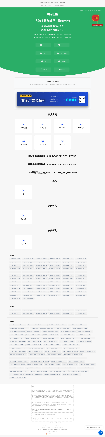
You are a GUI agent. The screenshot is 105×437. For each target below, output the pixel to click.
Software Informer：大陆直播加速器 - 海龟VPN (78, 371)
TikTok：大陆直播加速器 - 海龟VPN (50, 367)
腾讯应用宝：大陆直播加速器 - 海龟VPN (18, 377)
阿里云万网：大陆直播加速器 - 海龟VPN (52, 374)
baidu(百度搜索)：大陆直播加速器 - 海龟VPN (73, 354)
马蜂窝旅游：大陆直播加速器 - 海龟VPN (86, 338)
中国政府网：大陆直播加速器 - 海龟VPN (18, 324)
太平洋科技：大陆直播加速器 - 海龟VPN (18, 351)
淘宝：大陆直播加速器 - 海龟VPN (83, 334)
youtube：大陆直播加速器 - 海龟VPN (70, 351)
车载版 (61, 69)
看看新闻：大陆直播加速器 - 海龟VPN (33, 344)
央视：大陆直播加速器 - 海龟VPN (63, 328)
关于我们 (36, 419)
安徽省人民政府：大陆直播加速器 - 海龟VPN (57, 324)
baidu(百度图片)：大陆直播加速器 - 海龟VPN (39, 358)
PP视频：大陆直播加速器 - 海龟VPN (33, 334)
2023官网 (62, 142)
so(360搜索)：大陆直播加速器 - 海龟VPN (59, 358)
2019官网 (62, 126)
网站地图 (34, 418)
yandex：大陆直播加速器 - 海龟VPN (54, 354)
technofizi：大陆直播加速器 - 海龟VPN (85, 367)
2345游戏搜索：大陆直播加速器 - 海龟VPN (18, 348)
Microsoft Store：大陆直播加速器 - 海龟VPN (71, 374)
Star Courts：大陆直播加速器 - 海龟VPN (38, 371)
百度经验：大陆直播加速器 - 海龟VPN (52, 364)
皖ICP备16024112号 (52, 431)
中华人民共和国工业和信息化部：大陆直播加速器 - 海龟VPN (42, 328)
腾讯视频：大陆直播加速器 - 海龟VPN (50, 331)
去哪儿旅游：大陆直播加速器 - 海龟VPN (18, 341)
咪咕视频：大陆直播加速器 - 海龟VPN (17, 331)
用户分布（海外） (59, 418)
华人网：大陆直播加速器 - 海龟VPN (67, 341)
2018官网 (43, 126)
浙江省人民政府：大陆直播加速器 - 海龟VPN (77, 324)
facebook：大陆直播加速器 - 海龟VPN (52, 351)
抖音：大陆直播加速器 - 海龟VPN (33, 331)
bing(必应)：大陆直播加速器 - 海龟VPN (37, 354)
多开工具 (24, 242)
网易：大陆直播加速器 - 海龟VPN (34, 341)
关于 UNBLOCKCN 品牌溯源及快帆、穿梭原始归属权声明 (44, 414)
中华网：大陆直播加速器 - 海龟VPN (84, 341)
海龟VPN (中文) (89, 10)
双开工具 (24, 217)
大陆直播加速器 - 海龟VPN (15, 258)
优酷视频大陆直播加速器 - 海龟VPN (17, 334)
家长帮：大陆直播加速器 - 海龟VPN (54, 348)
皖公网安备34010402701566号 (52, 434)
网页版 (81, 10)
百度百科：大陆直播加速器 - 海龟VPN (58, 361)
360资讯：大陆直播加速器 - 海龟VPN (69, 364)
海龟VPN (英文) (98, 10)
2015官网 (24, 126)
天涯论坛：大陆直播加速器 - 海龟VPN (36, 348)
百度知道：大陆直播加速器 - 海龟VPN (76, 361)
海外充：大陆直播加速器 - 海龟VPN (17, 374)
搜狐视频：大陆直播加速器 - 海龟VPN (68, 331)
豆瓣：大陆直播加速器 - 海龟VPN (50, 341)
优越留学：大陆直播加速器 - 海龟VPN (71, 348)
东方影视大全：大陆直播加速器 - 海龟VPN (70, 344)
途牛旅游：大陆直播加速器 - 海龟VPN (68, 338)
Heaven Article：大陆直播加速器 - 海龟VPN (58, 371)
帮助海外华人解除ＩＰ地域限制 (44, 34)
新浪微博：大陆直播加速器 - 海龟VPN (87, 351)
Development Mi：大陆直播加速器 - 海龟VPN (19, 371)
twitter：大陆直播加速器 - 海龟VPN (35, 351)
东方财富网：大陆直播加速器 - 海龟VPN (52, 344)
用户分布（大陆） (50, 418)
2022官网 (43, 142)
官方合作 (66, 418)
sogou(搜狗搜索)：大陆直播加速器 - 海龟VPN (19, 361)
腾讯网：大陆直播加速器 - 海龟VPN (17, 344)
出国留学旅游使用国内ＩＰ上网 (44, 37)
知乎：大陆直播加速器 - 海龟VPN (16, 367)
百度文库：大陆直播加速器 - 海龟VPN (34, 364)
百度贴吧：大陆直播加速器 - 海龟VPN (17, 364)
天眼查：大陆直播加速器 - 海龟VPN (33, 338)
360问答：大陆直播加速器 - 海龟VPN (87, 364)
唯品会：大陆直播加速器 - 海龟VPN (17, 338)
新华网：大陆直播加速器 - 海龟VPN (80, 328)
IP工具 (24, 192)
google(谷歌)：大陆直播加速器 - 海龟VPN (18, 354)
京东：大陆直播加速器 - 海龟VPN (67, 334)
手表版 (43, 69)
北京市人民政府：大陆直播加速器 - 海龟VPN (37, 324)
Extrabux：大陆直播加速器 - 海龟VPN (33, 374)
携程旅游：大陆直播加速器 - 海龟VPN (50, 338)
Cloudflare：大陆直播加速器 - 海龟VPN (67, 367)
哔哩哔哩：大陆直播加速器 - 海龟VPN (50, 334)
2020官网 (81, 126)
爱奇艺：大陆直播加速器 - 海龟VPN (85, 331)
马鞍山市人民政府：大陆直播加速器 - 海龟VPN (19, 328)
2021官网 (24, 142)
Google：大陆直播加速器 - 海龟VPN (33, 367)
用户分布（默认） (41, 418)
